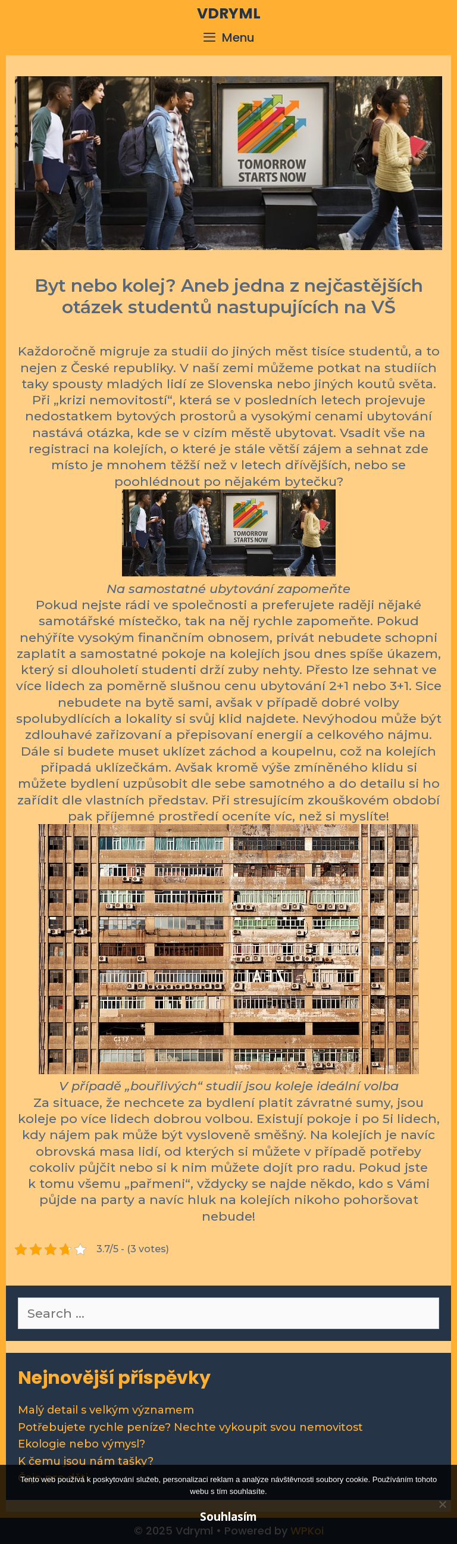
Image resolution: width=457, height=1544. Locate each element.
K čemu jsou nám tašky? (86, 1461)
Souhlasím (228, 1516)
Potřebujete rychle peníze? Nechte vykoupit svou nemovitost (190, 1427)
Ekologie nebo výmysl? (81, 1444)
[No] (442, 1504)
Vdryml (229, 13)
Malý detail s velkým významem (106, 1410)
